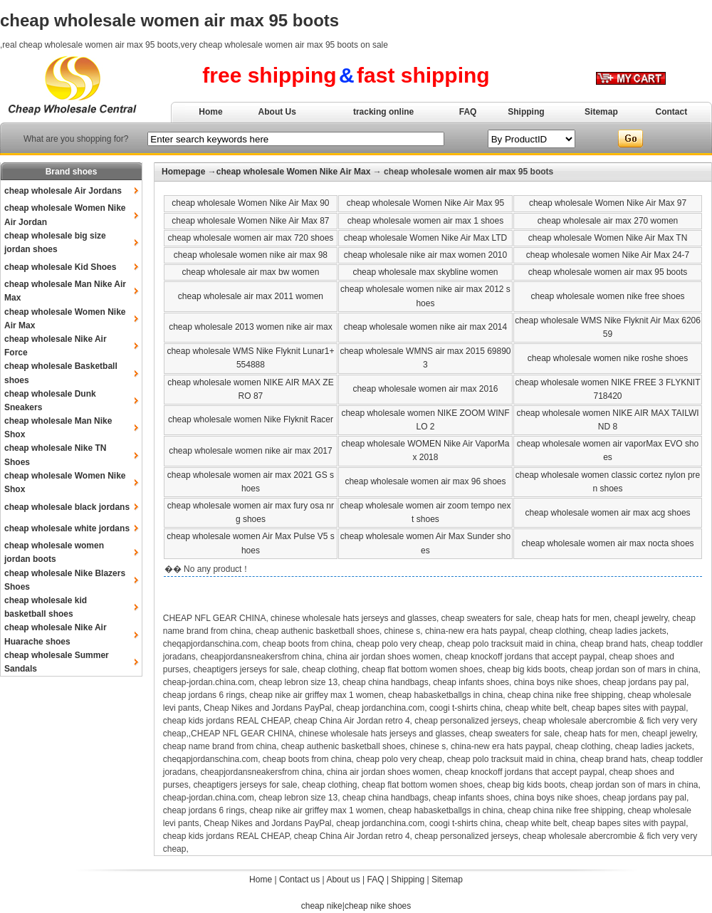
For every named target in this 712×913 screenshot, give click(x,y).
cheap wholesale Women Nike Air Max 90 (250, 203)
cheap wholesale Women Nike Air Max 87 (250, 221)
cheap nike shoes (378, 906)
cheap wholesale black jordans (67, 507)
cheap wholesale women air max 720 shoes (251, 238)
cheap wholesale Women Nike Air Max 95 (425, 203)
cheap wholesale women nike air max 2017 (250, 451)
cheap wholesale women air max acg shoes (607, 513)
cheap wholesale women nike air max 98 (251, 255)
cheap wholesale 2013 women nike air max (250, 327)
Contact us (299, 880)
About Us (277, 112)
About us (343, 880)
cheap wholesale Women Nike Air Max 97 (607, 203)
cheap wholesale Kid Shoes (60, 267)
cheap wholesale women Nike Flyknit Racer (250, 419)
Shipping (526, 112)
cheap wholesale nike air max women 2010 (425, 255)
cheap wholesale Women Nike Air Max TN (608, 238)
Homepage (183, 172)
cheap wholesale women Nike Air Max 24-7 (607, 255)
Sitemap (601, 112)
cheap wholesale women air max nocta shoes (607, 543)
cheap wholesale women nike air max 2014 (425, 327)
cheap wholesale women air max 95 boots (607, 272)
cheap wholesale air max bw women (251, 272)
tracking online (383, 112)
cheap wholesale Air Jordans (63, 191)
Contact (672, 112)
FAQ (468, 112)
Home (210, 112)
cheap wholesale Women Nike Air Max (293, 172)
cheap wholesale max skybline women (425, 272)
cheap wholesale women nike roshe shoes (608, 358)
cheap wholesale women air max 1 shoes (425, 221)
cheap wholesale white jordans (67, 528)
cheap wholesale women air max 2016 (425, 389)
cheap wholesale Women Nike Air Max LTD (426, 238)
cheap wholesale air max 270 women (608, 221)
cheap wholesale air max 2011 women (250, 296)
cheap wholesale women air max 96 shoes (425, 481)
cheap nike (321, 906)
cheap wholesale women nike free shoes (607, 296)
